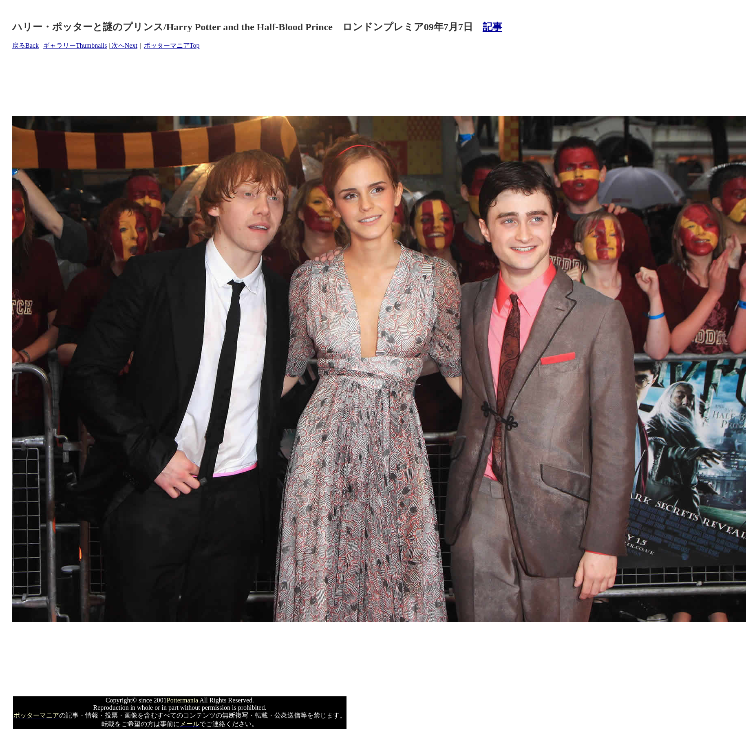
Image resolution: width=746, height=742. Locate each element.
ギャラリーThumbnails (75, 45)
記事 (492, 27)
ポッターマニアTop (172, 45)
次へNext (123, 45)
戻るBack (25, 45)
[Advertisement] (160, 83)
